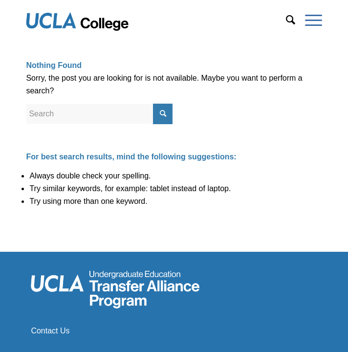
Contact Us (50, 331)
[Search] (285, 20)
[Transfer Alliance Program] (144, 20)
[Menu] (308, 20)
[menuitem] (285, 20)
